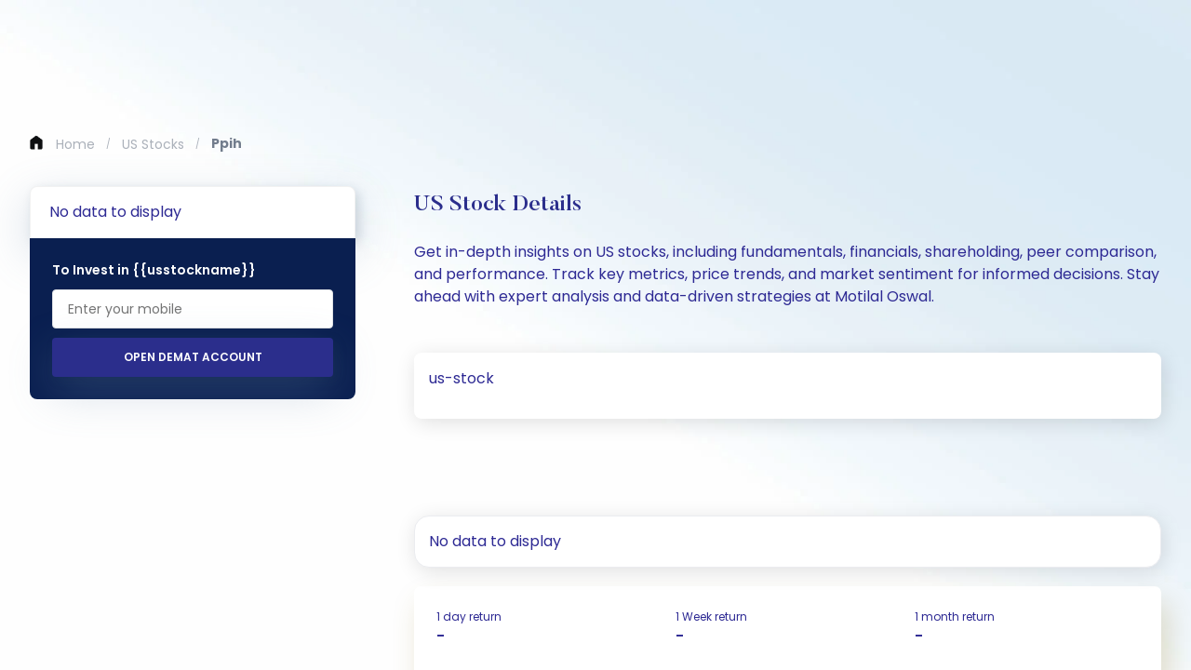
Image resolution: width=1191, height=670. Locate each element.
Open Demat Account (193, 357)
